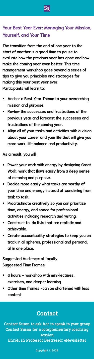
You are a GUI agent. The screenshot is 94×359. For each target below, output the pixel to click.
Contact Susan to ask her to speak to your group (47, 324)
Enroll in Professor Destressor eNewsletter (47, 340)
